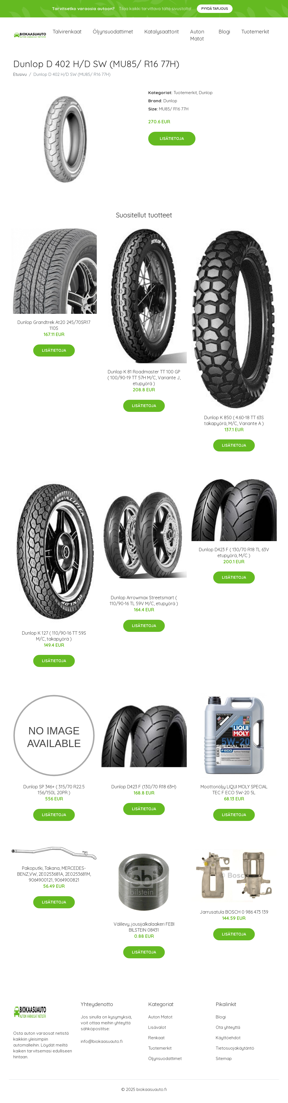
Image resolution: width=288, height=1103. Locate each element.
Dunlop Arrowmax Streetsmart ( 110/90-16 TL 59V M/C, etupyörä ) (144, 604)
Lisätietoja (172, 142)
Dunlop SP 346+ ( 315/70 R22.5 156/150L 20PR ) (54, 793)
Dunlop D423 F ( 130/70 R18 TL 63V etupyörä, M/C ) (234, 556)
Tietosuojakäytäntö (235, 1052)
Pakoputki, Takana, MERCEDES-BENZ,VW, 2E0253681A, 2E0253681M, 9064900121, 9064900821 (54, 878)
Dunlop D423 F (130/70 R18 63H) (143, 790)
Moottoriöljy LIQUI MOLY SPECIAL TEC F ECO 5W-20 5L (234, 793)
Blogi (224, 33)
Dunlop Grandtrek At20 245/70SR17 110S (53, 329)
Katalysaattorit (161, 33)
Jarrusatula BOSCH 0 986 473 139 (234, 916)
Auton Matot (160, 1020)
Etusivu (20, 78)
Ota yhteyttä (228, 1031)
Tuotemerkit (255, 33)
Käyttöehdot (228, 1041)
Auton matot (197, 37)
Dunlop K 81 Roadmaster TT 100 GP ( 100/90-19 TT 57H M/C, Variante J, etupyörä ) (144, 381)
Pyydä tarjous (214, 8)
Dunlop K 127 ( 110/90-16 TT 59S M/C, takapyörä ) (54, 640)
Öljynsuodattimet (113, 33)
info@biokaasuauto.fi (102, 1045)
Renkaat (156, 1041)
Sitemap (224, 1062)
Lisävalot (157, 1031)
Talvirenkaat (67, 33)
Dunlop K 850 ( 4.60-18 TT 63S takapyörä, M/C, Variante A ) (234, 424)
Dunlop (206, 96)
